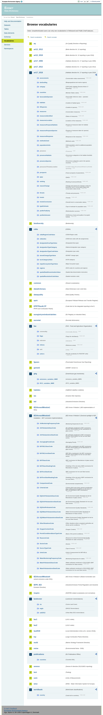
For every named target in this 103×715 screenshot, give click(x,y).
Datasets (7, 25)
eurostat (37, 320)
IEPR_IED (38, 585)
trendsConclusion (46, 202)
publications (39, 654)
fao (35, 326)
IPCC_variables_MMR (47, 383)
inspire (36, 593)
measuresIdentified (46, 116)
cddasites (43, 239)
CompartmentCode (46, 483)
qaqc (41, 177)
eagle (41, 608)
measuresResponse (46, 136)
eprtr (36, 300)
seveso (37, 666)
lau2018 (37, 631)
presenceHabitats (45, 155)
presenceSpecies (45, 161)
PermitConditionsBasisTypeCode (51, 533)
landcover (38, 599)
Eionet (13, 17)
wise (35, 684)
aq (35, 43)
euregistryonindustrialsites (45, 314)
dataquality (38, 295)
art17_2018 (38, 72)
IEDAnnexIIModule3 (42, 416)
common (37, 283)
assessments (44, 78)
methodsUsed (44, 141)
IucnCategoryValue (46, 260)
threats (42, 193)
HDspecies (43, 107)
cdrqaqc (42, 86)
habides (37, 390)
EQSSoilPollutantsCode (48, 507)
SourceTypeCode (45, 548)
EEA (13, 1)
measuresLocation (46, 120)
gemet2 (37, 368)
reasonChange (44, 186)
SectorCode (44, 543)
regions (42, 268)
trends (42, 197)
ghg (35, 374)
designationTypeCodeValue (49, 251)
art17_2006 (38, 61)
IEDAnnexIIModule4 (42, 577)
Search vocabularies (36, 37)
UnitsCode (43, 552)
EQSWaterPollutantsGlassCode (50, 512)
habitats (42, 102)
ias (35, 396)
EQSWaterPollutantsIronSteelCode (51, 517)
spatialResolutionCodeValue (49, 276)
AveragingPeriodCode (47, 442)
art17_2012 (38, 67)
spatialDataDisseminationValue (50, 272)
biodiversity (39, 223)
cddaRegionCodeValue (47, 234)
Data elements (9, 33)
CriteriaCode (44, 487)
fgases (36, 362)
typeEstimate (44, 206)
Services (7, 45)
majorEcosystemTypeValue (49, 264)
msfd (36, 643)
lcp (35, 637)
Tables (6, 29)
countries (43, 92)
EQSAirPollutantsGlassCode (49, 496)
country (42, 695)
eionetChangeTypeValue (48, 255)
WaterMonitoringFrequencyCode (50, 558)
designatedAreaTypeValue (48, 243)
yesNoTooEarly (45, 211)
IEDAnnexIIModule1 (42, 407)
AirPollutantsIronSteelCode (49, 435)
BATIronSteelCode (46, 472)
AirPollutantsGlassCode (48, 428)
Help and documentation (12, 21)
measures (43, 111)
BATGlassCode (45, 460)
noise (36, 648)
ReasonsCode (44, 538)
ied (35, 402)
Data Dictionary (20, 17)
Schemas (7, 37)
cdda (36, 229)
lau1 (35, 619)
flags (41, 336)
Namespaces (8, 48)
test (35, 672)
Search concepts (52, 37)
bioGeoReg (43, 82)
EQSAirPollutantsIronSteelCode (50, 501)
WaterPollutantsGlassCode (49, 563)
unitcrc (42, 354)
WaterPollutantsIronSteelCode (50, 568)
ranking (42, 181)
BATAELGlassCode (46, 446)
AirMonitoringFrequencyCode (50, 423)
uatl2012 (42, 612)
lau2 (35, 625)
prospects (43, 172)
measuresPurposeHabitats (48, 125)
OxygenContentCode (47, 529)
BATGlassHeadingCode (47, 466)
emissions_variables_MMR (49, 379)
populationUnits (45, 145)
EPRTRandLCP (40, 306)
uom (35, 678)
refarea (42, 345)
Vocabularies (9, 41)
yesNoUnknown (45, 215)
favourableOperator (46, 97)
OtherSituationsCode (47, 523)
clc (41, 604)
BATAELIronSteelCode (47, 453)
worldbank (38, 690)
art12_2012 (38, 49)
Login (81, 1)
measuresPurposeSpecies (48, 130)
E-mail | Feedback (10, 708)
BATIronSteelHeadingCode (49, 477)
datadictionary (40, 289)
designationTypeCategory (48, 247)
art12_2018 (38, 55)
